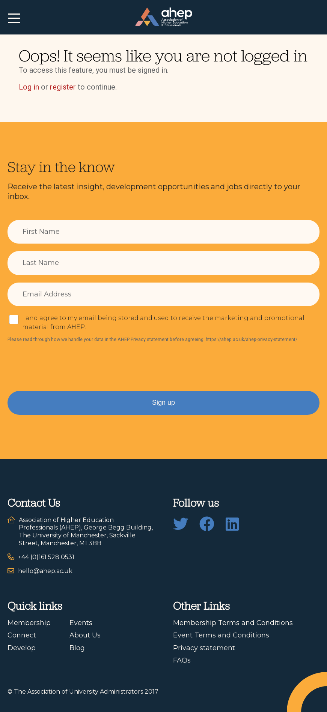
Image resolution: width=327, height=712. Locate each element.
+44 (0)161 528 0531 (46, 557)
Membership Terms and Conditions (233, 623)
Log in (29, 86)
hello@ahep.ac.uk (45, 570)
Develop (22, 648)
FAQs (182, 660)
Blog (77, 648)
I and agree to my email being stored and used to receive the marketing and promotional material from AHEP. (163, 322)
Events (80, 623)
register (63, 86)
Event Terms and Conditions (221, 635)
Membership (29, 623)
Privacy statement (204, 648)
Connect (22, 635)
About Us (85, 635)
